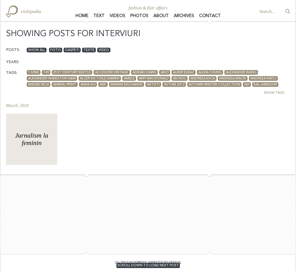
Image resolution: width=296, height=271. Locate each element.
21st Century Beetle (72, 72)
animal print (64, 84)
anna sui (88, 84)
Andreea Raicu (263, 78)
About (161, 16)
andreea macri (232, 78)
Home (81, 16)
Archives (184, 16)
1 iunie (33, 72)
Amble (129, 78)
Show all (36, 50)
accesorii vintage (111, 72)
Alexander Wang (241, 72)
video (104, 50)
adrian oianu (144, 72)
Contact (210, 16)
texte (88, 50)
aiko (165, 72)
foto (55, 50)
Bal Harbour (265, 84)
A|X (246, 84)
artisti (153, 84)
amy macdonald (154, 78)
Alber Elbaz (183, 72)
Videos (117, 16)
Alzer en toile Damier (100, 78)
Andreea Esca (202, 78)
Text (99, 16)
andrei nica (38, 84)
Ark (103, 84)
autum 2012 (174, 84)
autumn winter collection (214, 84)
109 (46, 72)
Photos (139, 16)
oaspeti (72, 50)
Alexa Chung (210, 72)
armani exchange (126, 84)
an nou (179, 78)
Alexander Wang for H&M (52, 78)
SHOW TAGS (274, 93)
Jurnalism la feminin (31, 139)
